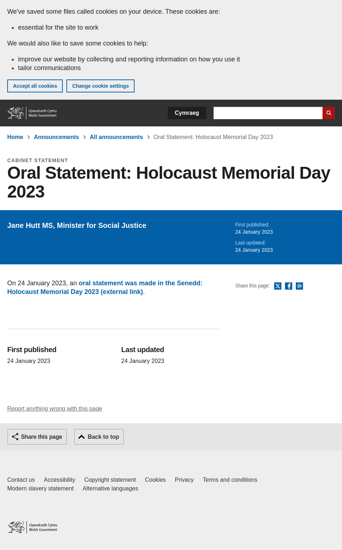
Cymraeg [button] (187, 113)
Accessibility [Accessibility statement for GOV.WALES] (59, 480)
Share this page (41, 437)
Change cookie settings (100, 86)
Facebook (288, 286)
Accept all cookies (35, 86)
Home (15, 137)
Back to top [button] (103, 437)
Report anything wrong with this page (54, 409)
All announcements (116, 137)
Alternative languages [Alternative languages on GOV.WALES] (110, 488)
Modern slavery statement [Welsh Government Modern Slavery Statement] (40, 488)
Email (299, 286)
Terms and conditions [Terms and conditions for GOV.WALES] (230, 480)
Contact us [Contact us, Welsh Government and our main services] (21, 480)
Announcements (56, 137)
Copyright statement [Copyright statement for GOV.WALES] (110, 480)
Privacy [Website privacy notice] (184, 480)
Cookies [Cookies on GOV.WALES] (155, 480)
